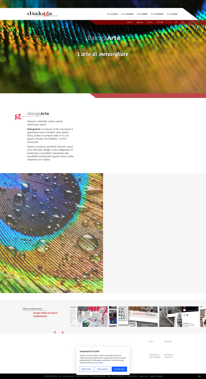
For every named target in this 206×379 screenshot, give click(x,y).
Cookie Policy (143, 376)
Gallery (139, 22)
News (149, 22)
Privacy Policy (132, 376)
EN (176, 22)
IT (170, 22)
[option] (138, 316)
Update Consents (156, 376)
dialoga (112, 14)
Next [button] (62, 332)
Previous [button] (54, 332)
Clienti (129, 22)
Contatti (160, 22)
